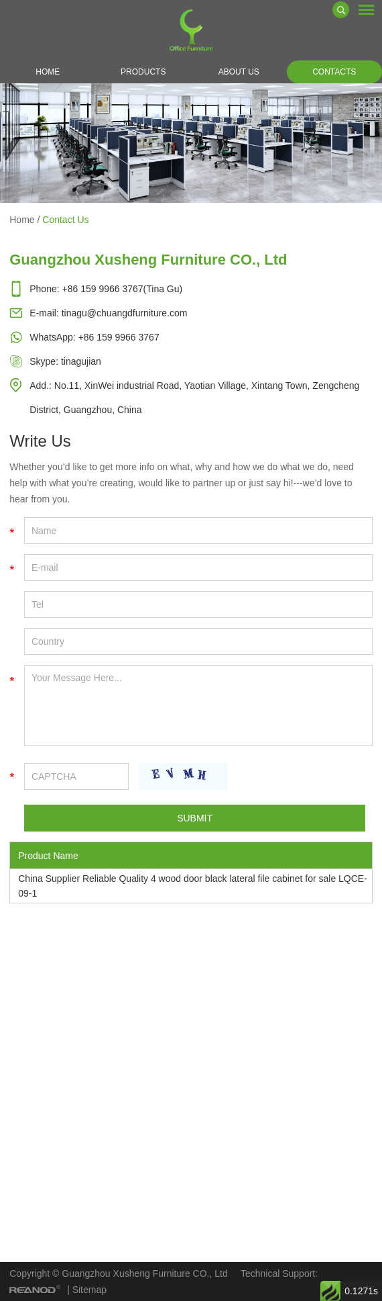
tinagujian (81, 361)
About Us (238, 72)
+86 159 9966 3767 (119, 337)
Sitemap (89, 1289)
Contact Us (65, 219)
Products (143, 72)
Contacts (334, 72)
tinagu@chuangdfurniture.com (125, 313)
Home (48, 72)
